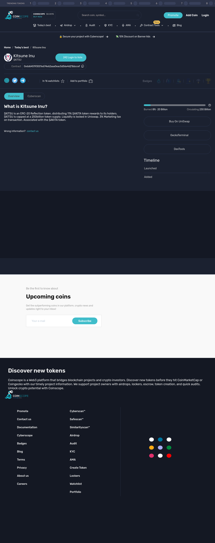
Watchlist (76, 483)
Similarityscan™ (80, 427)
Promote (173, 15)
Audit (73, 443)
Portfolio (75, 492)
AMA (73, 459)
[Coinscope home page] (16, 15)
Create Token (78, 467)
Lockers (75, 475)
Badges (147, 81)
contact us (33, 131)
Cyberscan (34, 96)
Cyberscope (25, 435)
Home (7, 47)
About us (23, 475)
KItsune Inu (39, 47)
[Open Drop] (177, 107)
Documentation (27, 427)
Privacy (22, 467)
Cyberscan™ (77, 411)
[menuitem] (42, 26)
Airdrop (74, 435)
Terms (21, 459)
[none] (68, 26)
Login (205, 15)
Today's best (21, 47)
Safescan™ (76, 419)
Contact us (24, 419)
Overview (14, 96)
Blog (20, 451)
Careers (22, 483)
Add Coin (192, 15)
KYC (72, 451)
